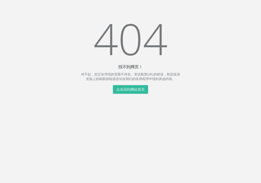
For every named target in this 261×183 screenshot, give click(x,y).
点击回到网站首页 (130, 89)
